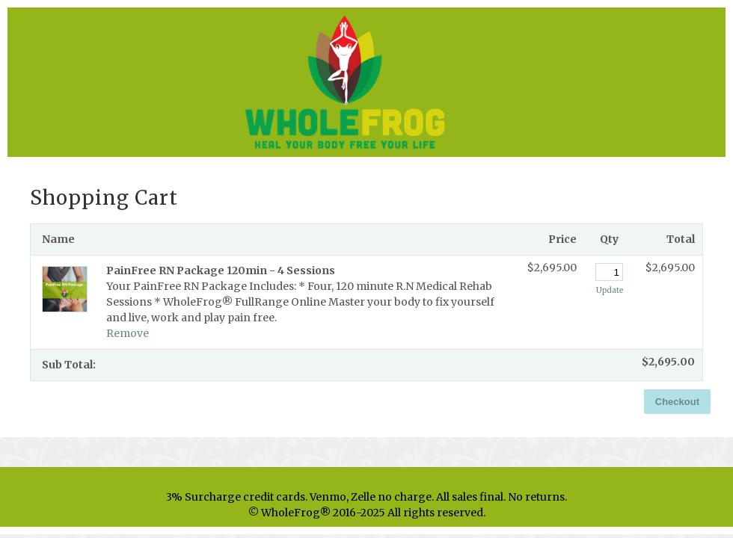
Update (609, 290)
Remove (127, 333)
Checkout (677, 401)
